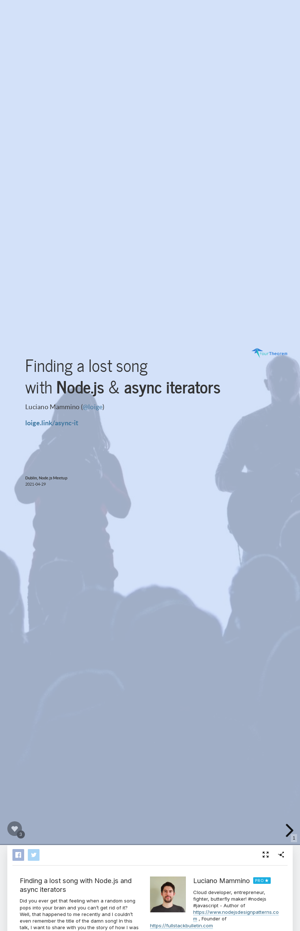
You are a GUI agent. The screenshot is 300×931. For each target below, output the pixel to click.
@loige (92, 406)
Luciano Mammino (221, 881)
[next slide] (288, 830)
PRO (259, 880)
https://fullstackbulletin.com (181, 925)
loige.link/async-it (51, 422)
